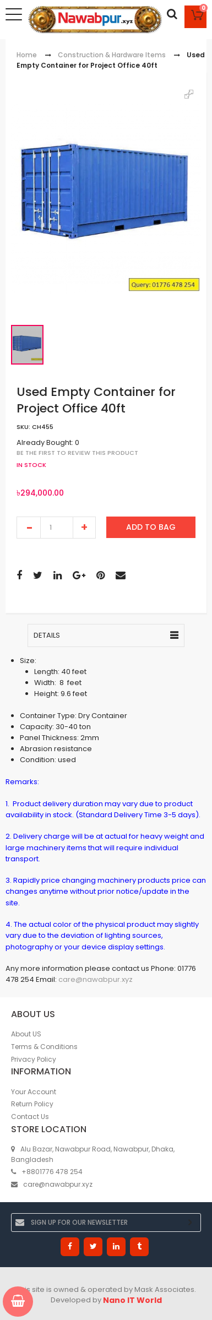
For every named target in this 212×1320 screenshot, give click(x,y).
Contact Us (30, 1116)
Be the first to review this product (77, 452)
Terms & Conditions (44, 1046)
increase (84, 528)
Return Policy (32, 1104)
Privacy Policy (33, 1059)
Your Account (33, 1091)
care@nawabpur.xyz (95, 980)
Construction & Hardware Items (112, 54)
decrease (29, 528)
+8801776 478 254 (47, 1171)
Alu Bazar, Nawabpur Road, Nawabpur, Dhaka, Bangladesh (93, 1154)
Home (27, 54)
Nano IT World (132, 1300)
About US (26, 1034)
